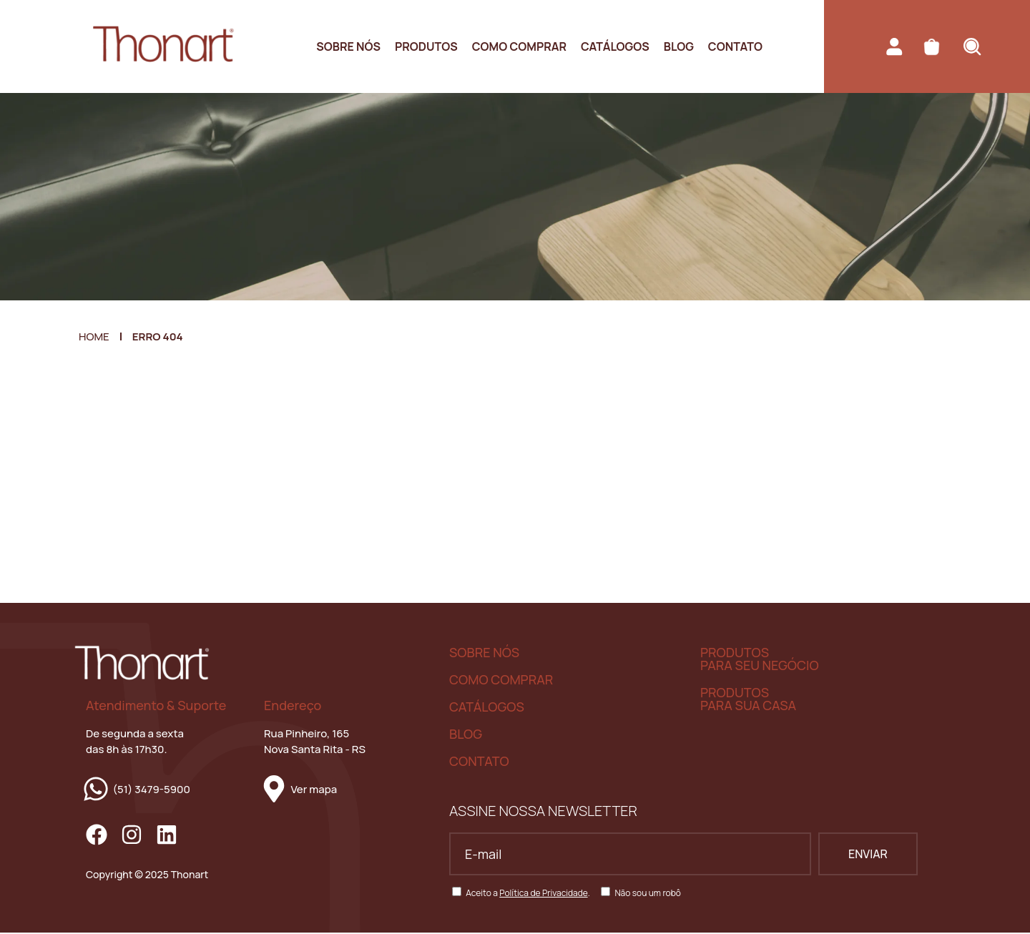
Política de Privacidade (543, 894)
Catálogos (615, 46)
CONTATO (479, 761)
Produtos (426, 46)
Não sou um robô (647, 894)
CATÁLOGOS (486, 707)
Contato (735, 46)
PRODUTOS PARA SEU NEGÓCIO (759, 659)
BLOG (465, 734)
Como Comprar (519, 46)
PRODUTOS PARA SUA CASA (748, 699)
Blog (679, 46)
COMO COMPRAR (501, 680)
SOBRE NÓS (484, 653)
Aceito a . (527, 894)
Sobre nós (348, 46)
